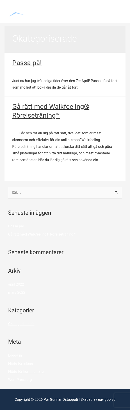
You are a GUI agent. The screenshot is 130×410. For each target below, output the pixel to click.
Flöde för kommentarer (26, 371)
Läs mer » (20, 172)
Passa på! (27, 63)
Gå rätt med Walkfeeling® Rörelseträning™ (41, 234)
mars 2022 (16, 292)
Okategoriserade (64, 71)
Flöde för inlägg (20, 363)
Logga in (15, 355)
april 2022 (16, 284)
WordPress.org (20, 380)
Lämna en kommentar (29, 71)
